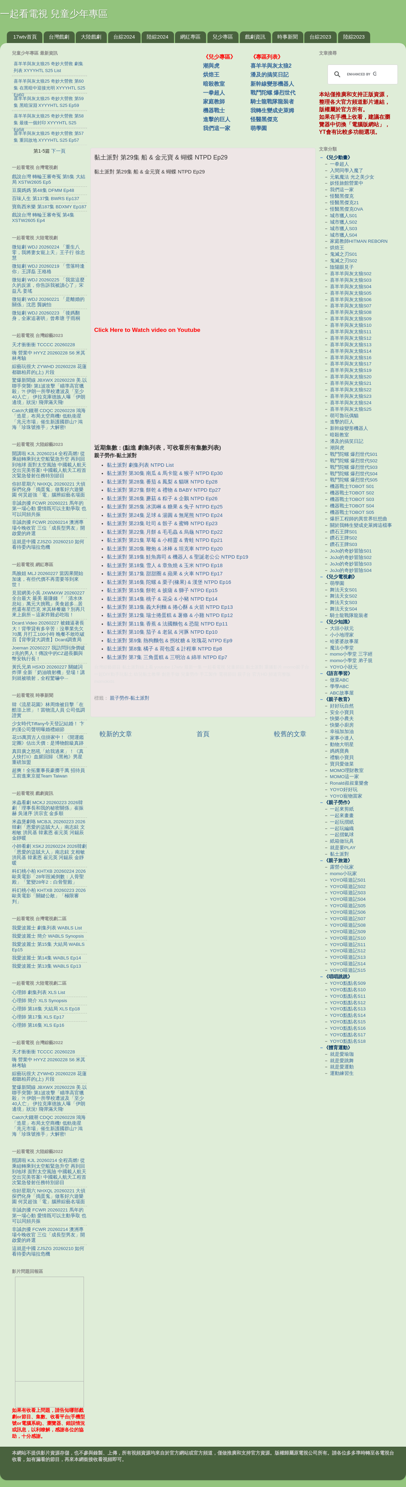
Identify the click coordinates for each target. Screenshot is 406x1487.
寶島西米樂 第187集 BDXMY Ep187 (49, 206)
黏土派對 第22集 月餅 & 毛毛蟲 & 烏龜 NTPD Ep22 (164, 532)
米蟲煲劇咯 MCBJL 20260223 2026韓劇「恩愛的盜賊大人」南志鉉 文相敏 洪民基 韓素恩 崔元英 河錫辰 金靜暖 (48, 830)
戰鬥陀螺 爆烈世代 (272, 93)
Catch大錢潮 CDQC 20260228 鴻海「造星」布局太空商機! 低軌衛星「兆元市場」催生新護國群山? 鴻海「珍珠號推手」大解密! (49, 419)
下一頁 (58, 151)
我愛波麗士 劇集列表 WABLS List (47, 927)
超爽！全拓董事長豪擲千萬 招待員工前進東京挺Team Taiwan (48, 773)
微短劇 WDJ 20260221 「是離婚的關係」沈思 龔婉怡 (48, 302)
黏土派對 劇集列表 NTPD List (140, 465)
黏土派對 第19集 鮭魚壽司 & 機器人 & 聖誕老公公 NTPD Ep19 (177, 557)
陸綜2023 (354, 37)
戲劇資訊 (255, 37)
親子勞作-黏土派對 (130, 698)
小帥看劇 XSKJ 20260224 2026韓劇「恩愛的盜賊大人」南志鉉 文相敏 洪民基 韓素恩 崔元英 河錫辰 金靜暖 (49, 855)
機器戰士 (214, 110)
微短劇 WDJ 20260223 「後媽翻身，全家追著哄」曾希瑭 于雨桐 (46, 315)
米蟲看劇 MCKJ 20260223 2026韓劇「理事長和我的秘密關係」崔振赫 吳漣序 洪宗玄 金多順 (48, 808)
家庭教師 (214, 101)
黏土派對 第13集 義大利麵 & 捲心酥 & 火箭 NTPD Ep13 (170, 607)
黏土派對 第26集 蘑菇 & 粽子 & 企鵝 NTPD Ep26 (162, 498)
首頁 (203, 734)
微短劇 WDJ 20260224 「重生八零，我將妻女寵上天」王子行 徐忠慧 (48, 252)
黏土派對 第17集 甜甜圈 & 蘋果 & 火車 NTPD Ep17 (164, 573)
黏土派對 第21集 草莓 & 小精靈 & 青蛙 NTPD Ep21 (164, 540)
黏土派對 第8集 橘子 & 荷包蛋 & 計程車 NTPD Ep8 (164, 648)
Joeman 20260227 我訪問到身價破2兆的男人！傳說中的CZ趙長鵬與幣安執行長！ (48, 653)
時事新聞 (287, 37)
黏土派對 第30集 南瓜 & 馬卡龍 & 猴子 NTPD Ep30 (164, 473)
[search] (361, 74)
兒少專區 (223, 37)
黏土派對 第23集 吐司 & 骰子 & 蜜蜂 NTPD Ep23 (162, 523)
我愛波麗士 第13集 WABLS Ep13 (46, 966)
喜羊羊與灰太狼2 (271, 66)
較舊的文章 (290, 734)
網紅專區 (190, 37)
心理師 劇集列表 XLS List (38, 992)
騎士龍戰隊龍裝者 (272, 101)
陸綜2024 (157, 37)
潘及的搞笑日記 (269, 75)
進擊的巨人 (216, 119)
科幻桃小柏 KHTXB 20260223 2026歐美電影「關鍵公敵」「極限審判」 (49, 896)
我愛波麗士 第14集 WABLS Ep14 (46, 957)
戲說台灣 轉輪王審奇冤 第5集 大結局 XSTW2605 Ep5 (48, 179)
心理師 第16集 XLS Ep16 (38, 1025)
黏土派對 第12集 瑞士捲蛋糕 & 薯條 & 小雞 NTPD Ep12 (170, 615)
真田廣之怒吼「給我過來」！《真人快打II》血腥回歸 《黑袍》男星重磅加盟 (48, 757)
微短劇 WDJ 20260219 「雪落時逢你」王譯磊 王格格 (48, 269)
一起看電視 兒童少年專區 (54, 14)
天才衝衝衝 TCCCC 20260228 (43, 344)
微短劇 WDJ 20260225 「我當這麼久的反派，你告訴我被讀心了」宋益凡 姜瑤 (48, 285)
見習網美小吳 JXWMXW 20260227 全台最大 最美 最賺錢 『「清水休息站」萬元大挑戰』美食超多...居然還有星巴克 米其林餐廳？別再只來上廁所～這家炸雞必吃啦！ (48, 604)
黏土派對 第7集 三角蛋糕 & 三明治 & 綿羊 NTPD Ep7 (167, 657)
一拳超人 (214, 93)
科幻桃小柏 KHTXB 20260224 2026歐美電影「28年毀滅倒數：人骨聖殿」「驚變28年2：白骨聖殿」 (49, 877)
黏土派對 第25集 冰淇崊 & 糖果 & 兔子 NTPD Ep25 (164, 506)
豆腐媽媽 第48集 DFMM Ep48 (43, 190)
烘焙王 (211, 75)
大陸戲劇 (91, 37)
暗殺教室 (214, 84)
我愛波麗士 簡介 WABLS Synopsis (48, 936)
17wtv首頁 (25, 37)
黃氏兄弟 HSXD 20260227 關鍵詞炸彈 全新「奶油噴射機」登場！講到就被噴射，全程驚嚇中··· (48, 672)
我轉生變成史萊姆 (272, 110)
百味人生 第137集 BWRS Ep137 (45, 198)
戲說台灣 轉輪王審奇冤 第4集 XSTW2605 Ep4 (43, 217)
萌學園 (258, 128)
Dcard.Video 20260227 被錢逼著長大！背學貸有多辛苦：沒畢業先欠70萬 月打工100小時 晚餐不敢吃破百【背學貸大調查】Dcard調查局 (48, 631)
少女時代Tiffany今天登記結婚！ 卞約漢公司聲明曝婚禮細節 (48, 726)
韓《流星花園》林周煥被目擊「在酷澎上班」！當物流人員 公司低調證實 (48, 710)
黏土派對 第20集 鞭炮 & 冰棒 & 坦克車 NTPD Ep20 (164, 548)
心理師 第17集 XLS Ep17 (38, 1017)
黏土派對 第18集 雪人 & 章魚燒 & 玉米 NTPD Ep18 (164, 565)
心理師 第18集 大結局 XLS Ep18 (46, 1008)
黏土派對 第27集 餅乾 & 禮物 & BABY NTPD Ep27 (164, 490)
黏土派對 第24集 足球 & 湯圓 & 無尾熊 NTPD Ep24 (164, 515)
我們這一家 (216, 128)
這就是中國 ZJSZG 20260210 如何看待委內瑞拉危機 (48, 544)
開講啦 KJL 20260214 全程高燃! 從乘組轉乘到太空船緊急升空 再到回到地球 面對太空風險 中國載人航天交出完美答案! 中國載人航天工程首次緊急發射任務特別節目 (49, 464)
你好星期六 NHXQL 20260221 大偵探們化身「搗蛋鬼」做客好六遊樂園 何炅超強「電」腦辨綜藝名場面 (48, 489)
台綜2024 (124, 37)
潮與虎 (211, 66)
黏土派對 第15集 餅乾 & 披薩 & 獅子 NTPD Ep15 (162, 590)
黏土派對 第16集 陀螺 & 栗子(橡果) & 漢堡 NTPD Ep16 (169, 582)
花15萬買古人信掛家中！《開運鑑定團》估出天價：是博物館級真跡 (48, 740)
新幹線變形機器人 (272, 84)
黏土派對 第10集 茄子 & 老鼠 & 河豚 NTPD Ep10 (162, 632)
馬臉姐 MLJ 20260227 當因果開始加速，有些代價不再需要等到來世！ (47, 579)
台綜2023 (320, 37)
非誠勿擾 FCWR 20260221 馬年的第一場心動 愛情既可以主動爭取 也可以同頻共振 (49, 509)
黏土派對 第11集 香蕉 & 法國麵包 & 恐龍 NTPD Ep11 (167, 624)
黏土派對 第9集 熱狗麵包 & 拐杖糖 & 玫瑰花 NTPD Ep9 (169, 640)
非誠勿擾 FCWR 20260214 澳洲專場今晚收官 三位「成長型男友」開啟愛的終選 (48, 528)
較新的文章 (116, 734)
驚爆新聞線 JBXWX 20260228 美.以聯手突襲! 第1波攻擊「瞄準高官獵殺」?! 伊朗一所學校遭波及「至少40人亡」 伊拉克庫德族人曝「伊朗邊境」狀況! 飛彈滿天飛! (49, 391)
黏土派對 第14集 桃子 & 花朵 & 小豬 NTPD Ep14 (162, 599)
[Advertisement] (149, 92)
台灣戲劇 (59, 37)
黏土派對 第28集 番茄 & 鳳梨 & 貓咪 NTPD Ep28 (162, 482)
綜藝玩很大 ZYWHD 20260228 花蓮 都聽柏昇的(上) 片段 (49, 369)
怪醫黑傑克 (264, 119)
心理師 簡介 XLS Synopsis (39, 1000)
